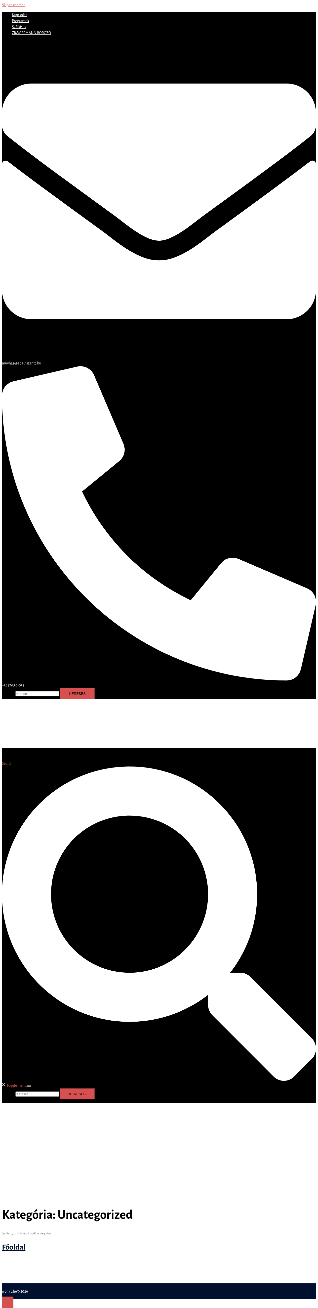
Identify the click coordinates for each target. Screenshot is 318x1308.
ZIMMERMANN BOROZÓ (31, 33)
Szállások (19, 27)
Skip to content (13, 5)
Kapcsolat (19, 15)
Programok (20, 21)
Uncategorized (43, 1233)
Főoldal (13, 1247)
